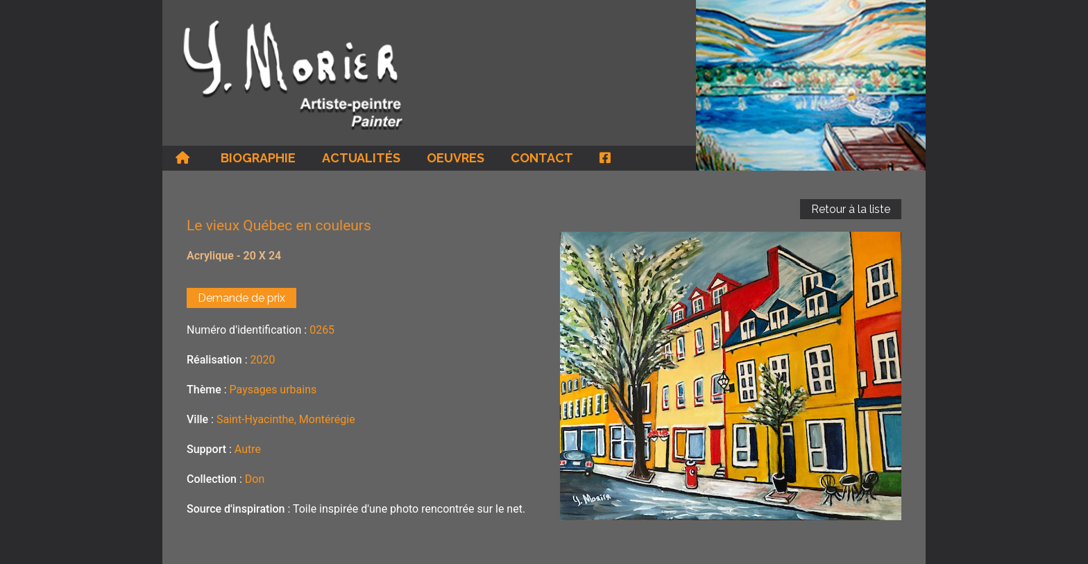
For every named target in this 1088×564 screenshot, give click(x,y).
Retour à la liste (850, 209)
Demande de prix (241, 298)
